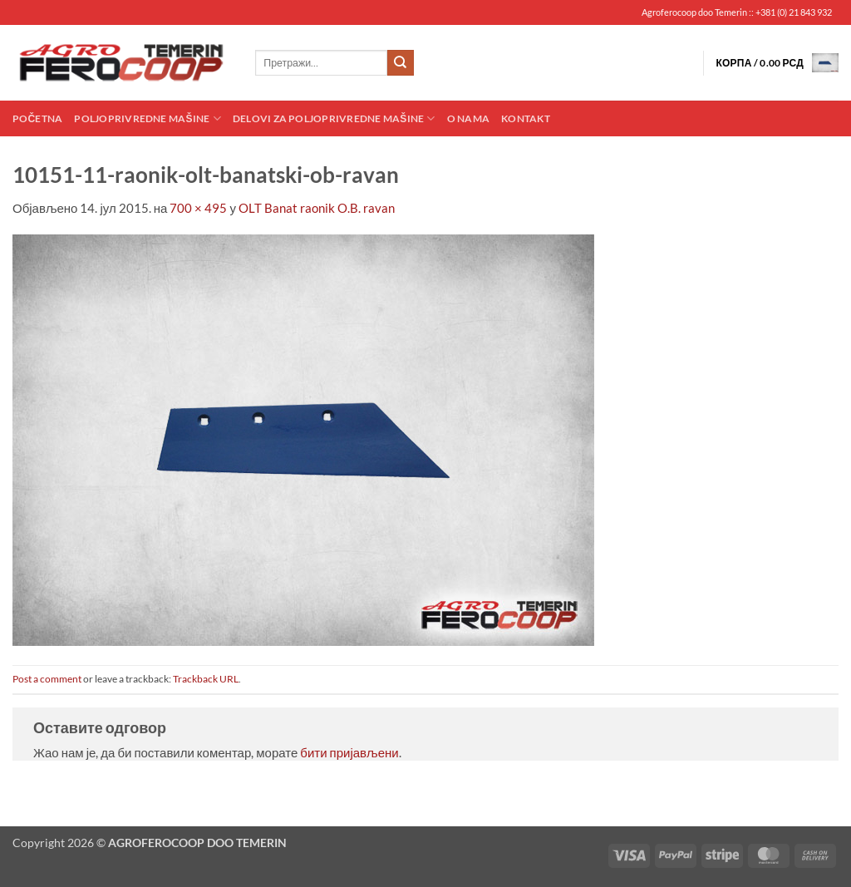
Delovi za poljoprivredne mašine (334, 118)
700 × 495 (198, 207)
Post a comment (46, 679)
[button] (777, 63)
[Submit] (400, 63)
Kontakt (525, 118)
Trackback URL (206, 679)
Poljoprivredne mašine (147, 118)
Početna (37, 118)
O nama (468, 118)
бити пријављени (349, 752)
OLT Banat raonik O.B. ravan (317, 207)
